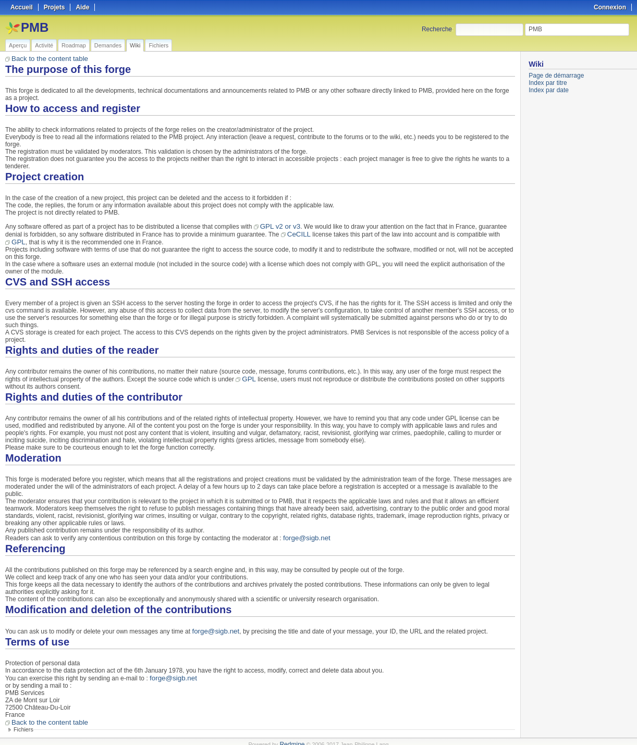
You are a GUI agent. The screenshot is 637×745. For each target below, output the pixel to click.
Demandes (107, 45)
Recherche (437, 29)
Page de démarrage (556, 75)
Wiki (135, 45)
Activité (44, 45)
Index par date (549, 90)
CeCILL (297, 233)
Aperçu (18, 45)
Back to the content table (45, 58)
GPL (17, 240)
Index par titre (548, 82)
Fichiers (158, 45)
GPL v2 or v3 (278, 225)
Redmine (292, 739)
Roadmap (74, 45)
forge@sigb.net (304, 535)
